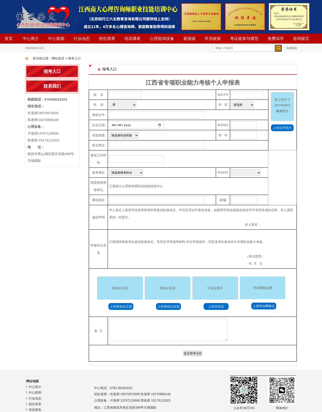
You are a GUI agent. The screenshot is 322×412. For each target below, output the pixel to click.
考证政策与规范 (244, 38)
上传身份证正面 (121, 306)
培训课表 (132, 38)
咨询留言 (301, 38)
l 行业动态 (34, 398)
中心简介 (31, 38)
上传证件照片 (282, 128)
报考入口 (74, 58)
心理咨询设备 (162, 38)
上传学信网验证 (264, 306)
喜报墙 (189, 38)
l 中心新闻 (34, 392)
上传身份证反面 (168, 306)
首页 (9, 38)
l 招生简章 (34, 404)
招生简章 (107, 38)
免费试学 (276, 38)
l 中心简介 (34, 386)
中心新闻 (56, 38)
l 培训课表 (34, 409)
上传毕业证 (216, 306)
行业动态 (81, 38)
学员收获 (213, 38)
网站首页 (58, 58)
